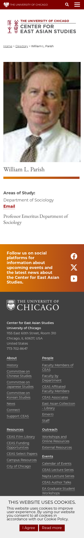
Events (47, 456)
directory (21, 46)
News (11, 404)
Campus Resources (22, 460)
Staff (46, 421)
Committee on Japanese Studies (20, 384)
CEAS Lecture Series (58, 470)
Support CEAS (18, 416)
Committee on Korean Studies (18, 395)
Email (9, 206)
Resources (15, 430)
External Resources (57, 447)
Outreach (50, 430)
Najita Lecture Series (58, 476)
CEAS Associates (55, 397)
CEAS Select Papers (22, 454)
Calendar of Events (56, 464)
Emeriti (48, 414)
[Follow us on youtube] (74, 280)
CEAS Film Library (21, 437)
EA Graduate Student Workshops (58, 491)
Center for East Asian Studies (30, 323)
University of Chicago (24, 328)
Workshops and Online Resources (55, 439)
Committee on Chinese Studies (19, 373)
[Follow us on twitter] (74, 269)
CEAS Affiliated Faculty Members (55, 389)
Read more (52, 528)
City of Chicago (19, 466)
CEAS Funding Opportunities (18, 445)
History (12, 365)
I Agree (28, 528)
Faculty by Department (52, 378)
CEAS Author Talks (56, 482)
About (12, 358)
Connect (13, 410)
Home (7, 46)
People (48, 358)
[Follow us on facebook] (74, 258)
